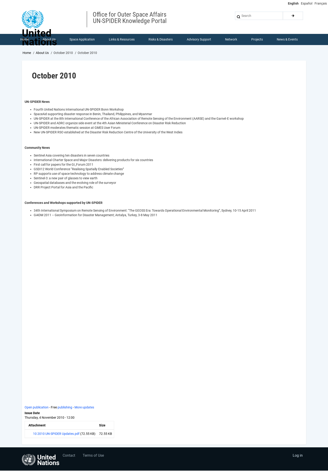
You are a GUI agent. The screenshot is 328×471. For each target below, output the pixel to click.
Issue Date (32, 413)
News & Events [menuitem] (287, 39)
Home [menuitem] (24, 39)
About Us (42, 53)
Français (321, 3)
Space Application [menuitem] (82, 39)
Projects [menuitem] (257, 39)
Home (27, 53)
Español (306, 3)
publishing (65, 407)
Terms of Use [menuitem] (94, 456)
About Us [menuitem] (49, 39)
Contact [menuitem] (69, 456)
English (293, 3)
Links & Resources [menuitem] (122, 39)
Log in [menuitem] (297, 456)
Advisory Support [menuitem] (199, 39)
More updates (84, 407)
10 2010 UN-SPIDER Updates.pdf (56, 434)
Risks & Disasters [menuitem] (161, 39)
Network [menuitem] (231, 39)
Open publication (37, 407)
